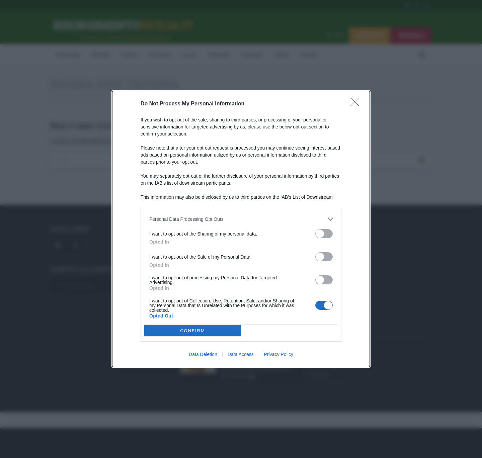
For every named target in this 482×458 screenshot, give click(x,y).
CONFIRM (192, 330)
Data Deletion (203, 354)
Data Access (241, 354)
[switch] (324, 233)
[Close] (356, 104)
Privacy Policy (278, 354)
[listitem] (241, 218)
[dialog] (241, 229)
